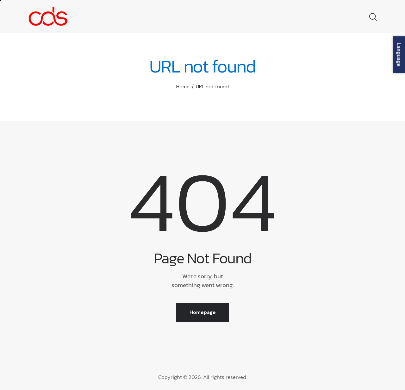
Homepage (203, 312)
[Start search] (373, 17)
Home (183, 87)
